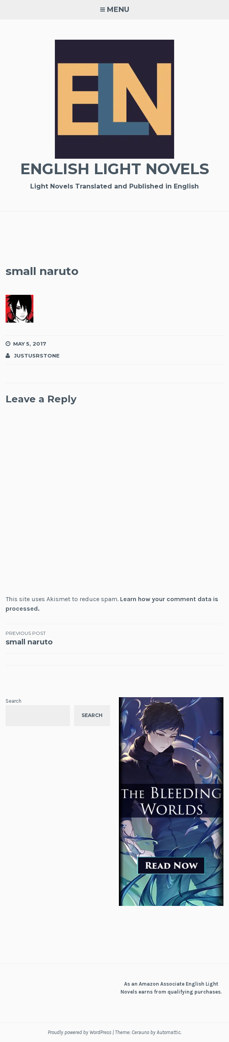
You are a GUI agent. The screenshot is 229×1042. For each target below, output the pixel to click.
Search (13, 701)
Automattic (168, 1032)
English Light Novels (114, 169)
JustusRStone (37, 355)
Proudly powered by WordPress (79, 1032)
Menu (118, 9)
